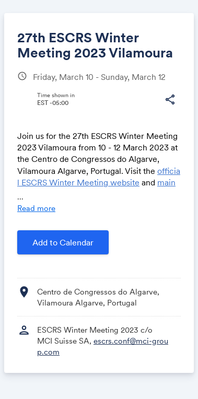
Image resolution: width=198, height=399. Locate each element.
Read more (36, 208)
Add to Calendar (63, 242)
